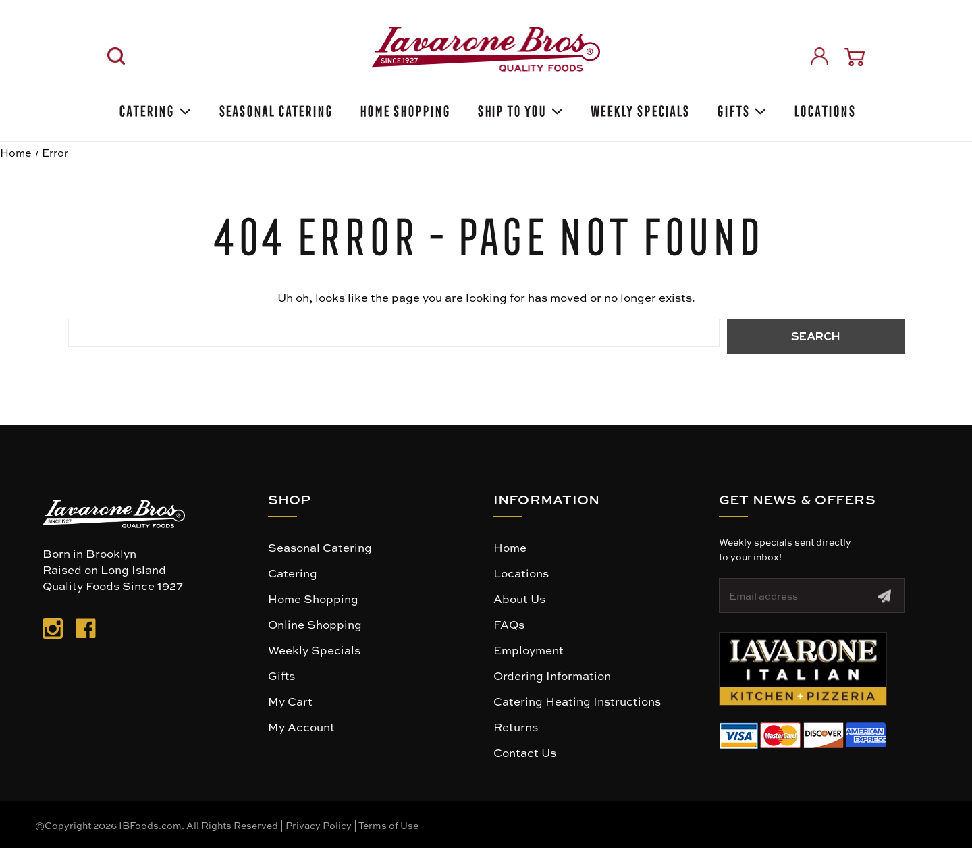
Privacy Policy (319, 825)
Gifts (740, 109)
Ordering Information (552, 675)
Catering (153, 109)
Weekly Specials (314, 649)
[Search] (116, 56)
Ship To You (519, 109)
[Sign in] (819, 56)
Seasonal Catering (320, 547)
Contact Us (524, 752)
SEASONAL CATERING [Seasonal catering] (274, 109)
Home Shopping (403, 109)
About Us (519, 598)
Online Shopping (315, 624)
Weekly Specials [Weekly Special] (639, 109)
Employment (528, 649)
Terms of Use (388, 825)
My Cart (290, 701)
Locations (823, 109)
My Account (301, 726)
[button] (803, 669)
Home (509, 547)
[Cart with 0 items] (854, 57)
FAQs (508, 624)
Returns (515, 726)
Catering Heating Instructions (577, 701)
